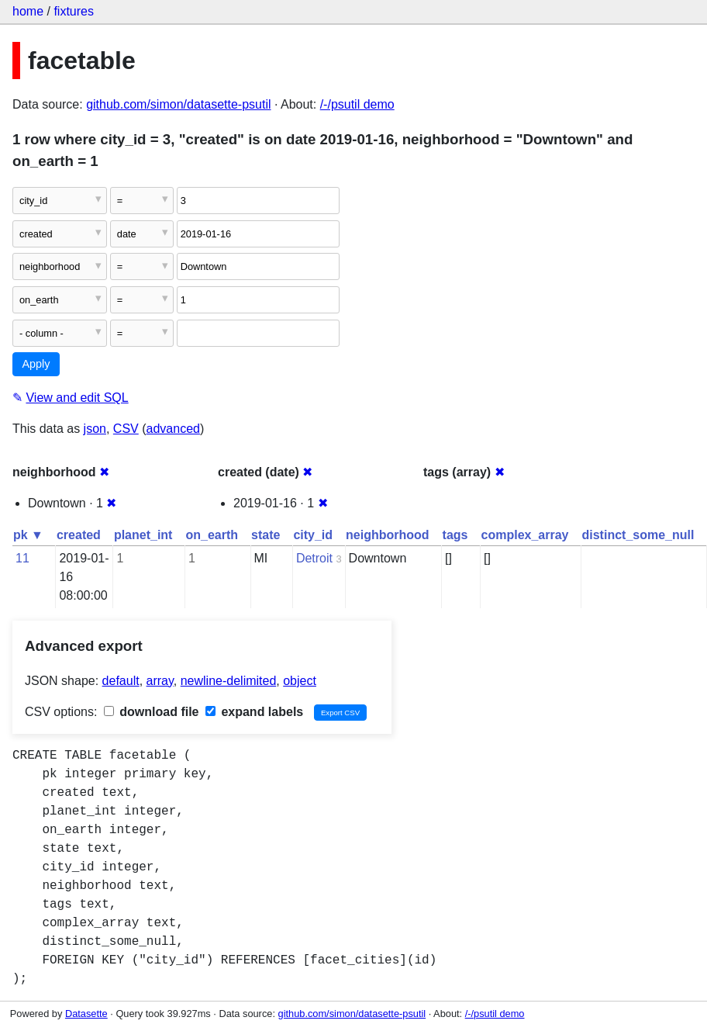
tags (455, 534)
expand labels (254, 711)
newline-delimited (229, 680)
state (265, 534)
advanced (173, 428)
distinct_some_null (637, 534)
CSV (126, 428)
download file (151, 711)
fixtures (73, 11)
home (27, 11)
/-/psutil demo (357, 104)
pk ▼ (28, 534)
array (160, 680)
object (299, 680)
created (79, 534)
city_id (313, 534)
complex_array (525, 534)
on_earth (211, 534)
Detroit (314, 558)
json (95, 428)
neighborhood (387, 534)
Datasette (86, 1013)
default (121, 680)
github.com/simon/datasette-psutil (178, 104)
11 (22, 558)
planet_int (143, 534)
